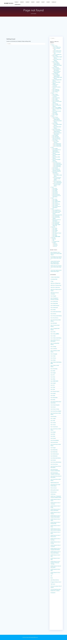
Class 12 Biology (55, 73)
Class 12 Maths (55, 55)
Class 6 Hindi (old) (56, 223)
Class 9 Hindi (55, 161)
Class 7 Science (55, 202)
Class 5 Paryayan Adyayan (55, 391)
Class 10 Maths (55, 123)
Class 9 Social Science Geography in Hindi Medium (57, 178)
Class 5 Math (53, 389)
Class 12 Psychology (56, 90)
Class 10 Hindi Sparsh (57, 143)
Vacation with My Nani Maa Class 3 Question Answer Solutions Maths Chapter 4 (55, 262)
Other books (17, 4)
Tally (53, 240)
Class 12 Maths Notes (57, 47)
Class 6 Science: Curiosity (57, 211)
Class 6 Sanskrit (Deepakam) (57, 214)
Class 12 (52, 44)
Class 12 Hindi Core (56, 89)
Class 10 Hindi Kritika (57, 146)
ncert (8, 3)
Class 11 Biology (55, 103)
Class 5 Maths (55, 228)
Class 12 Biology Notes (57, 54)
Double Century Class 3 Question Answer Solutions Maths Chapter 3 (56, 267)
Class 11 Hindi (55, 113)
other (51, 575)
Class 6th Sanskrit (53, 416)
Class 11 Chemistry (56, 100)
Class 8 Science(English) (55, 440)
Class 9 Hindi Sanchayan (58, 164)
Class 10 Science (55, 117)
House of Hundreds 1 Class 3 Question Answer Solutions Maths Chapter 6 (56, 253)
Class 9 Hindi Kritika (57, 165)
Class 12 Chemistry (56, 67)
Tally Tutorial (53, 584)
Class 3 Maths (53, 370)
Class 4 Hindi (55, 235)
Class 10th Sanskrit (56, 136)
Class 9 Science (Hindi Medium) (56, 462)
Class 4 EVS (55, 234)
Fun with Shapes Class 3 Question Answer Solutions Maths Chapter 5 (56, 258)
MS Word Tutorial (53, 492)
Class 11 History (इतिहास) (57, 107)
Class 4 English (53, 372)
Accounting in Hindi (56, 241)
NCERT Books (53, 494)
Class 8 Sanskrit (53, 438)
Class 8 (52, 187)
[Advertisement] (33, 29)
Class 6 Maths (53, 399)
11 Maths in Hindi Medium (55, 277)
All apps (52, 281)
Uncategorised (53, 592)
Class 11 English (55, 114)
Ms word (55, 246)
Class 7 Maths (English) (56, 201)
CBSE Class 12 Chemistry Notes (56, 285)
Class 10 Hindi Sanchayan (55, 305)
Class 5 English (55, 230)
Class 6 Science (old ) (56, 222)
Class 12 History (55, 91)
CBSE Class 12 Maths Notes (55, 287)
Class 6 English (53, 393)
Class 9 (52, 147)
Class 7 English (55, 200)
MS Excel (55, 243)
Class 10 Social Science (56, 129)
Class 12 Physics (55, 61)
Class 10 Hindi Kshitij (57, 144)
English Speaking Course (55, 482)
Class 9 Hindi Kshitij (57, 166)
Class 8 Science (55, 193)
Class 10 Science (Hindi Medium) (56, 315)
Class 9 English (55, 148)
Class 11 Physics (55, 94)
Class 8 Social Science (56, 194)
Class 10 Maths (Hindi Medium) (56, 311)
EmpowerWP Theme (41, 637)
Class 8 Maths (55, 190)
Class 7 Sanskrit (55, 205)
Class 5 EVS (55, 231)
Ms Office (54, 242)
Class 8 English (55, 189)
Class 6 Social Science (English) (56, 411)
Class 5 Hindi (55, 229)
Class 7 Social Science (54, 426)
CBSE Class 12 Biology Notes (55, 283)
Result (52, 577)
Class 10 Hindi (55, 140)
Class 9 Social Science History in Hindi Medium (58, 175)
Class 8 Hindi (55, 188)
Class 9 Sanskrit (55, 167)
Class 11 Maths (53, 335)
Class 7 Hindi (55, 199)
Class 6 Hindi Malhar (56, 216)
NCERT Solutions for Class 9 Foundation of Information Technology (55, 562)
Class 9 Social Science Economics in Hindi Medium (57, 184)
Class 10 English (55, 135)
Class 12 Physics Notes (57, 50)
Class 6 (52, 208)
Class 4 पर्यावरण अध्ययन (56, 236)
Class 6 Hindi (53, 395)
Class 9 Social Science (54, 464)
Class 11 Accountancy (56, 97)
